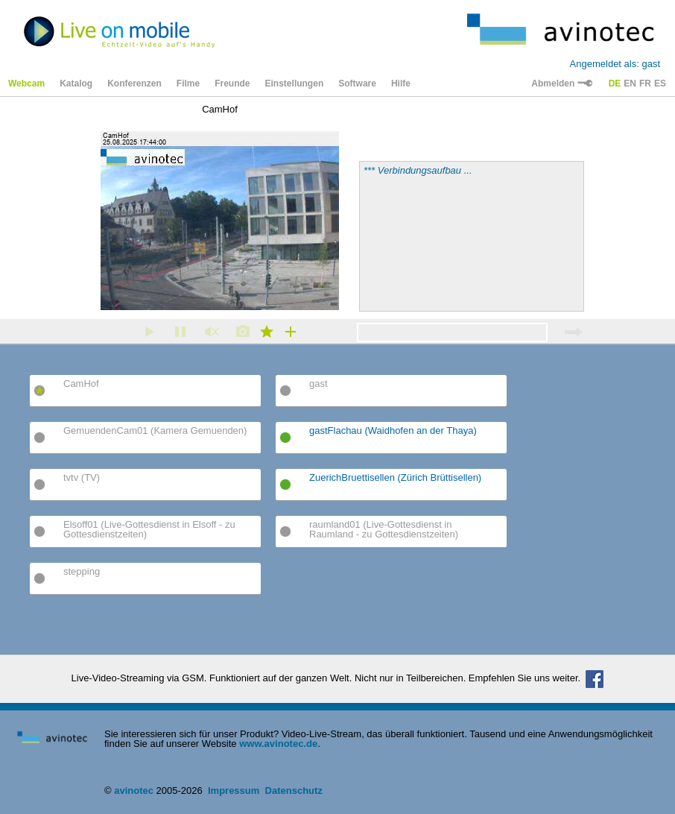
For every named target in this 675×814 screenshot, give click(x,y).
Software (357, 83)
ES (660, 83)
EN (630, 83)
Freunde (232, 83)
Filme (188, 83)
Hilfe (401, 83)
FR (645, 83)
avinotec (133, 790)
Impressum (233, 790)
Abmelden (561, 83)
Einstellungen (294, 83)
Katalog (76, 83)
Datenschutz (294, 790)
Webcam (26, 83)
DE (615, 83)
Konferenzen (134, 83)
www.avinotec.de (278, 743)
